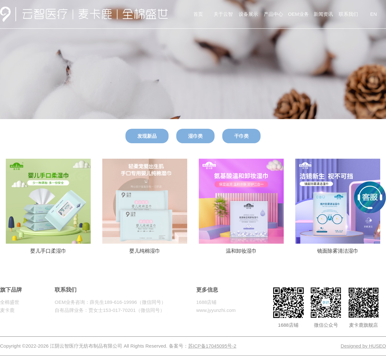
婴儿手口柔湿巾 (48, 248)
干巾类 (241, 136)
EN (373, 14)
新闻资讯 (323, 14)
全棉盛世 (9, 302)
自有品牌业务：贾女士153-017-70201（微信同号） (110, 310)
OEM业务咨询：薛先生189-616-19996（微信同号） (110, 302)
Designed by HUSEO (363, 346)
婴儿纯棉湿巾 (144, 248)
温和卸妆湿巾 (241, 248)
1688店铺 (206, 302)
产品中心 (273, 14)
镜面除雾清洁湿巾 (337, 248)
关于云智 (223, 14)
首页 (198, 14)
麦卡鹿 (7, 310)
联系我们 (348, 14)
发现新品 (147, 136)
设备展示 (248, 14)
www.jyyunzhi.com (216, 310)
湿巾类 (195, 136)
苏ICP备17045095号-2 (212, 346)
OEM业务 (298, 14)
